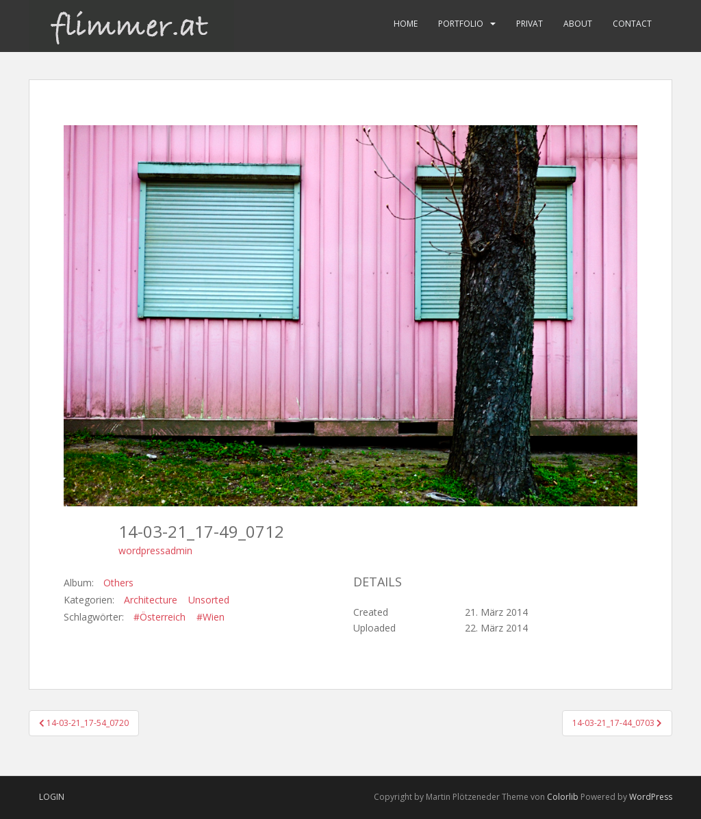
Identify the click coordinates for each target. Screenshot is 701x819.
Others (118, 582)
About (577, 23)
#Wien (210, 616)
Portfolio (460, 23)
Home (406, 23)
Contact (632, 23)
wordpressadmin (155, 550)
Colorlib (562, 797)
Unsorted (208, 599)
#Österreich (159, 616)
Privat (529, 23)
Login (51, 797)
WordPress (650, 797)
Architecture (150, 599)
